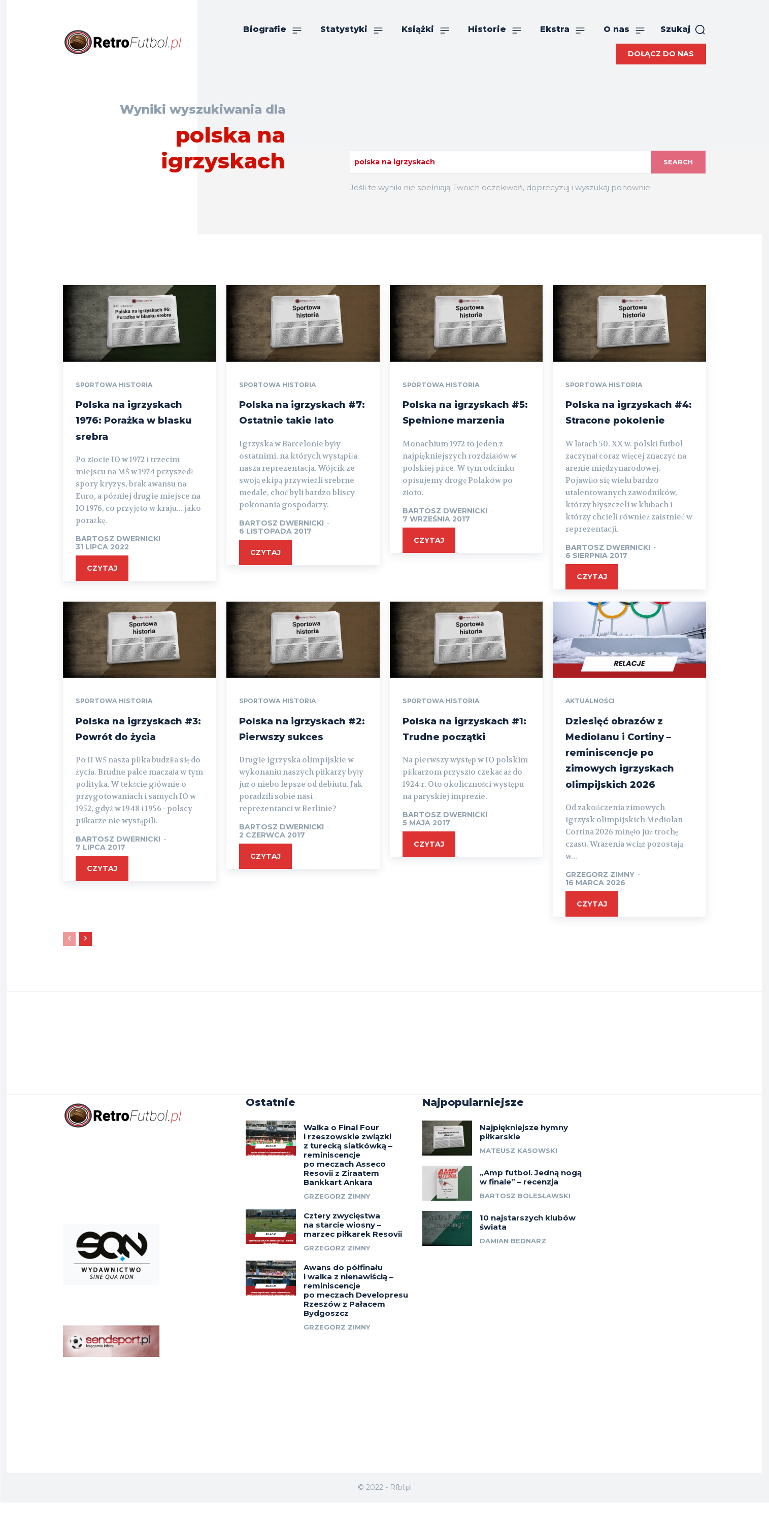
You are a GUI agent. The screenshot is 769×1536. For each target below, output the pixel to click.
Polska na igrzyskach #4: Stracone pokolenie (628, 420)
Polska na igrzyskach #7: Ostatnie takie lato (301, 420)
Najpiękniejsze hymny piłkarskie (524, 1166)
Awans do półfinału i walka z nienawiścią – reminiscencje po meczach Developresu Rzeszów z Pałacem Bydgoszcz (356, 1324)
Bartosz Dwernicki (118, 555)
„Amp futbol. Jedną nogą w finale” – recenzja (531, 1211)
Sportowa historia (119, 385)
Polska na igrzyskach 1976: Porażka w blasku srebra (132, 428)
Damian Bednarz (513, 1275)
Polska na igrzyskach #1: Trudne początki (456, 753)
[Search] (677, 162)
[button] (683, 29)
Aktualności (593, 718)
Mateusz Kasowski (518, 1185)
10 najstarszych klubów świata (528, 1256)
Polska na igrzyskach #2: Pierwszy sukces (293, 753)
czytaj (102, 584)
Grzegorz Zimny (599, 907)
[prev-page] (69, 972)
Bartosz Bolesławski (525, 1230)
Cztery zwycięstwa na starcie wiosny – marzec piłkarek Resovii (353, 1259)
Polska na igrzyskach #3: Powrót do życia (128, 753)
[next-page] (85, 972)
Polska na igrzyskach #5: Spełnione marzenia (450, 428)
